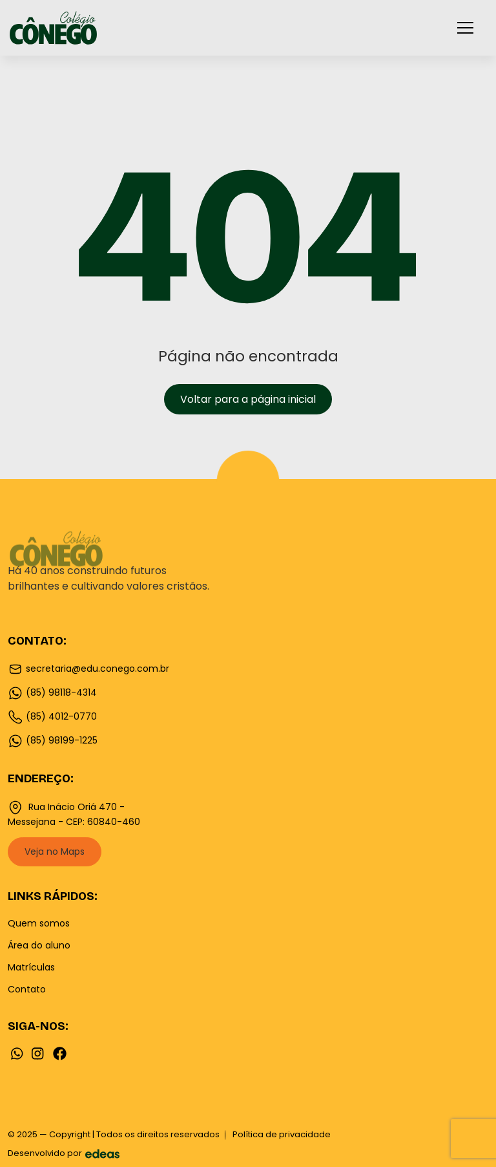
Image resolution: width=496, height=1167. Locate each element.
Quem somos (39, 923)
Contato (27, 989)
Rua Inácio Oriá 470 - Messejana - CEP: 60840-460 (74, 814)
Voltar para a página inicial (248, 399)
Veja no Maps (55, 851)
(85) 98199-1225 (53, 741)
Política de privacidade (281, 1134)
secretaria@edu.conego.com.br (88, 669)
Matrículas (31, 967)
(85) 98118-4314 (52, 693)
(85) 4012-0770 (52, 717)
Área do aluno (39, 945)
